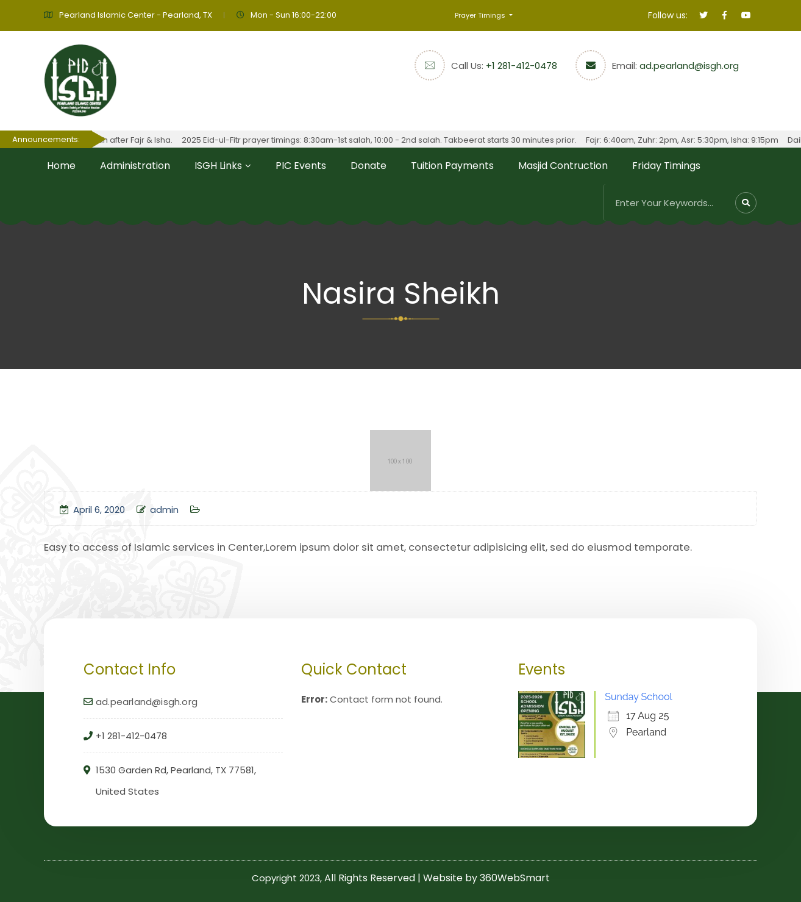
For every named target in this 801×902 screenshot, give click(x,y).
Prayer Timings (481, 15)
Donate (368, 166)
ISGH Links (218, 166)
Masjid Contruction (563, 166)
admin (158, 509)
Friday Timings (666, 166)
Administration (135, 166)
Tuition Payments (452, 166)
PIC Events (301, 166)
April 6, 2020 (92, 509)
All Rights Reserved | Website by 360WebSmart (437, 878)
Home (61, 166)
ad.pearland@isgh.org (689, 65)
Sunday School (638, 697)
